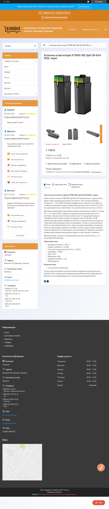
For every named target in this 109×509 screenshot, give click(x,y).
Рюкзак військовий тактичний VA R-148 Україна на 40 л (20, 145)
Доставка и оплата (12, 336)
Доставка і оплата (11, 94)
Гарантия (8, 339)
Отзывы (8, 342)
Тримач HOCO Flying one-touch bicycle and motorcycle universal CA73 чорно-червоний (21, 205)
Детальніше (84, 6)
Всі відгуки (20, 235)
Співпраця (9, 346)
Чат (98, 503)
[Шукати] (35, 46)
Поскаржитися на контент (48, 494)
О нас (7, 332)
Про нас (7, 83)
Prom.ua (66, 490)
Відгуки (7, 88)
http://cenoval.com (9, 415)
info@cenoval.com (11, 280)
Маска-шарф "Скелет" (15, 122)
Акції (6, 67)
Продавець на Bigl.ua (54, 492)
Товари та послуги (89, 29)
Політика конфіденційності (68, 494)
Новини (7, 72)
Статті (6, 77)
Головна (72, 29)
